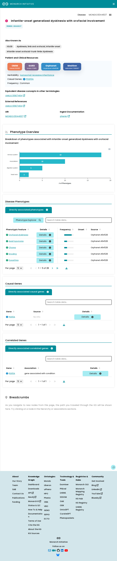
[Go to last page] (57, 268)
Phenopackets (67, 518)
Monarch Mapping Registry (80, 491)
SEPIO (47, 514)
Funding (16, 502)
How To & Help (35, 509)
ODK (62, 505)
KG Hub (79, 498)
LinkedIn (97, 489)
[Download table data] (66, 268)
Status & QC (34, 505)
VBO (46, 506)
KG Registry (81, 502)
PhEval (63, 488)
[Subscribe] (49, 550)
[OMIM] (14, 66)
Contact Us (18, 493)
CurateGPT (65, 513)
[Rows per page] (19, 268)
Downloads (33, 488)
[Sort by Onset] (85, 229)
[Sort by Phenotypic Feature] (27, 229)
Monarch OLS (82, 484)
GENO (47, 510)
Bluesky (96, 498)
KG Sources (33, 533)
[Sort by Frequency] (72, 229)
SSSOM (63, 497)
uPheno (47, 489)
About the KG (34, 529)
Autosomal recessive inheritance (37, 75)
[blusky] (57, 555)
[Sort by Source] (99, 229)
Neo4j (32, 497)
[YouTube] (66, 550)
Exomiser (64, 484)
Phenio (47, 498)
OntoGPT (64, 509)
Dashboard (33, 484)
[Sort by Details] (48, 229)
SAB (14, 489)
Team (15, 485)
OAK (62, 501)
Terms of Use (34, 521)
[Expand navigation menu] (113, 4)
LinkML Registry (80, 508)
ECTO (46, 518)
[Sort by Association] (38, 368)
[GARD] (32, 66)
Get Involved (98, 481)
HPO (46, 493)
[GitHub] (58, 550)
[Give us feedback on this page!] (113, 467)
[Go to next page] (51, 268)
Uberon (47, 485)
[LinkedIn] (62, 550)
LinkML (63, 493)
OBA (46, 502)
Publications (18, 498)
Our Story (17, 481)
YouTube (97, 493)
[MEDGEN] (72, 66)
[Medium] (54, 550)
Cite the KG (34, 525)
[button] (68, 235)
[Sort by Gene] (13, 311)
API (31, 493)
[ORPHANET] (51, 66)
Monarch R (34, 501)
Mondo (47, 481)
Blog (95, 485)
